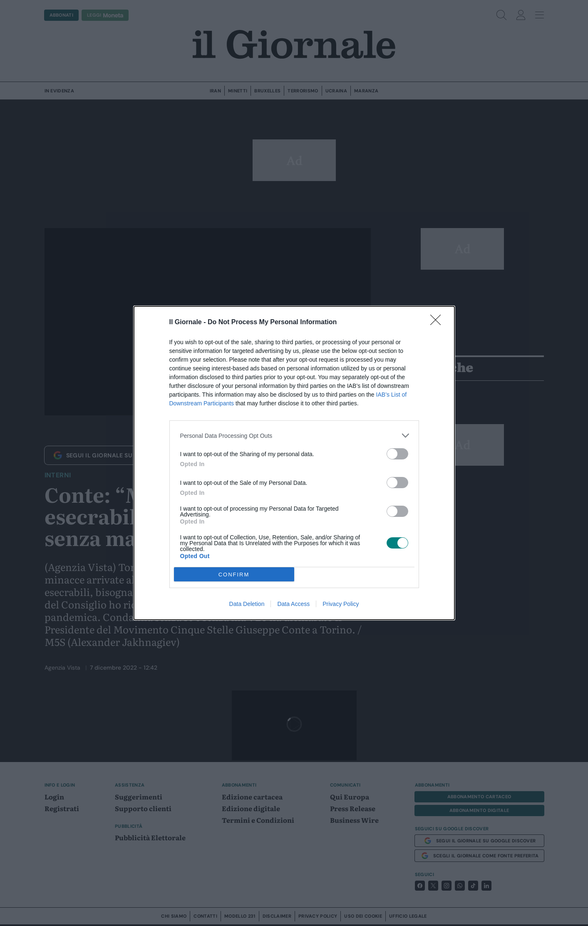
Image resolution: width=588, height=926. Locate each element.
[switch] (397, 453)
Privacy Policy (341, 604)
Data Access (293, 604)
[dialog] (294, 463)
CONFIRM (234, 574)
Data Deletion (247, 604)
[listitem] (294, 435)
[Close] (438, 322)
